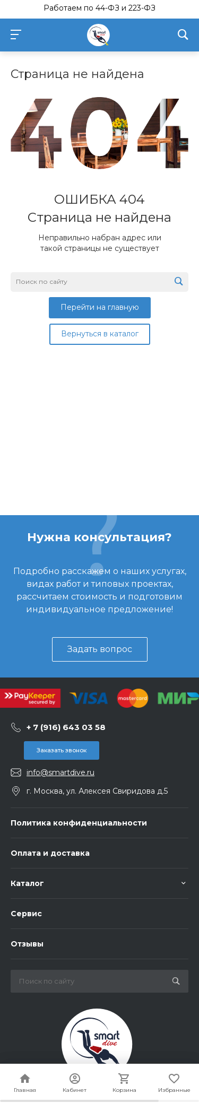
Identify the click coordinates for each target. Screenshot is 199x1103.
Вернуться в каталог (100, 333)
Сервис (26, 913)
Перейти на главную (99, 307)
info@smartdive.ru (60, 772)
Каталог (27, 883)
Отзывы (27, 944)
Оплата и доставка (50, 853)
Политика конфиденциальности (79, 823)
